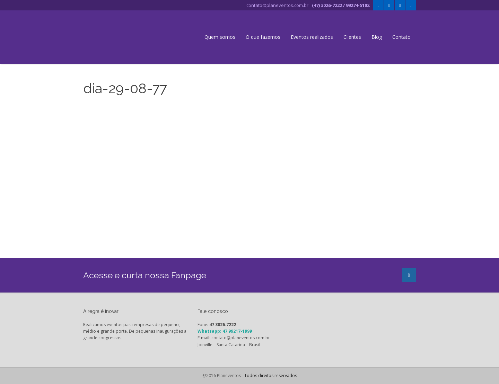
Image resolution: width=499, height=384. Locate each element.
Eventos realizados (312, 37)
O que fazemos (263, 37)
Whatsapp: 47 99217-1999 (225, 331)
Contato (401, 37)
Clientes (352, 37)
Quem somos (219, 37)
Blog (376, 37)
